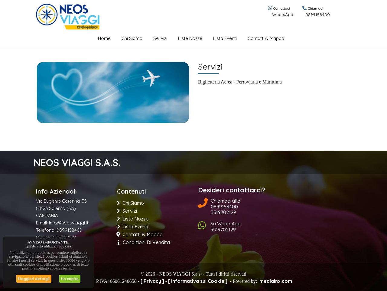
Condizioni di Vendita (144, 242)
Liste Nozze (190, 38)
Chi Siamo (132, 38)
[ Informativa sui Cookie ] (197, 281)
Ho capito (70, 278)
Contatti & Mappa (266, 38)
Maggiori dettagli (34, 278)
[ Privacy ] (152, 281)
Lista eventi (225, 38)
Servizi (160, 38)
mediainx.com (275, 281)
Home (104, 38)
